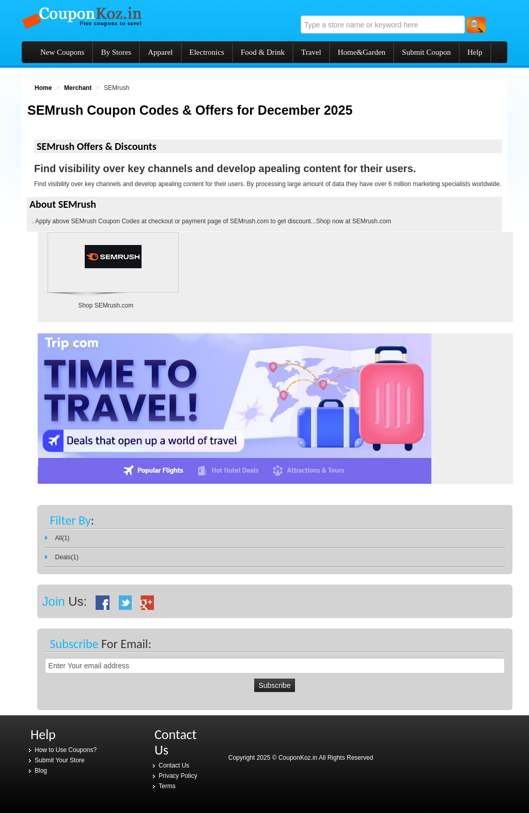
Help (475, 52)
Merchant (77, 87)
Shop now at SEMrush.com (353, 221)
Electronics (207, 52)
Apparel (160, 52)
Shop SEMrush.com (105, 305)
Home (43, 87)
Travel (311, 52)
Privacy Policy (178, 775)
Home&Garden (361, 52)
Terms (167, 786)
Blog (41, 770)
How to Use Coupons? (66, 750)
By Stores (116, 52)
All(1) (62, 538)
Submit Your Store (60, 760)
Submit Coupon (426, 52)
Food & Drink (263, 52)
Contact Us (174, 765)
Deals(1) (67, 557)
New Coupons (62, 52)
